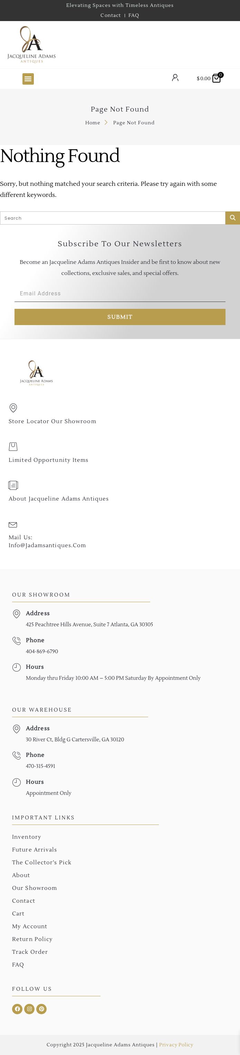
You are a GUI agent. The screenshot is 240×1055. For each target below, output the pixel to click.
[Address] (16, 614)
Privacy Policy (176, 1045)
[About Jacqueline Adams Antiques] (13, 485)
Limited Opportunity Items (49, 460)
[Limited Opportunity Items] (13, 446)
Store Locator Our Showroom (52, 421)
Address (38, 613)
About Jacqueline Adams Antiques (59, 498)
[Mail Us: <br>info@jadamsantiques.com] (13, 524)
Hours (35, 667)
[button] (28, 79)
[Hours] (16, 667)
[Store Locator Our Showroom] (13, 407)
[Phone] (16, 641)
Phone (35, 640)
